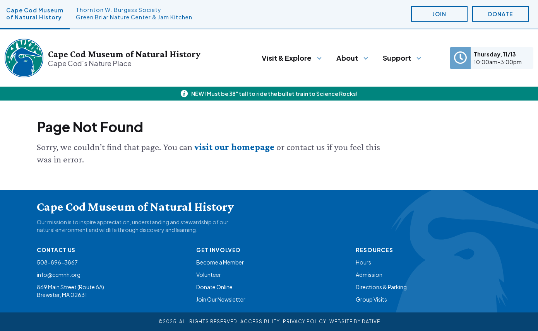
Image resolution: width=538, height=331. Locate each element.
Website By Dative (354, 321)
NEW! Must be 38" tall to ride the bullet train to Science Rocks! (274, 93)
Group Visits (371, 299)
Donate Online (214, 286)
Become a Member (220, 262)
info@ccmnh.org (59, 274)
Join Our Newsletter (220, 299)
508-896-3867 (57, 262)
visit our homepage (235, 147)
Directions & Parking (381, 286)
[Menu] (292, 58)
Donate (500, 13)
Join (439, 13)
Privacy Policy (304, 321)
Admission (369, 274)
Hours (363, 262)
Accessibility (260, 321)
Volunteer (208, 274)
